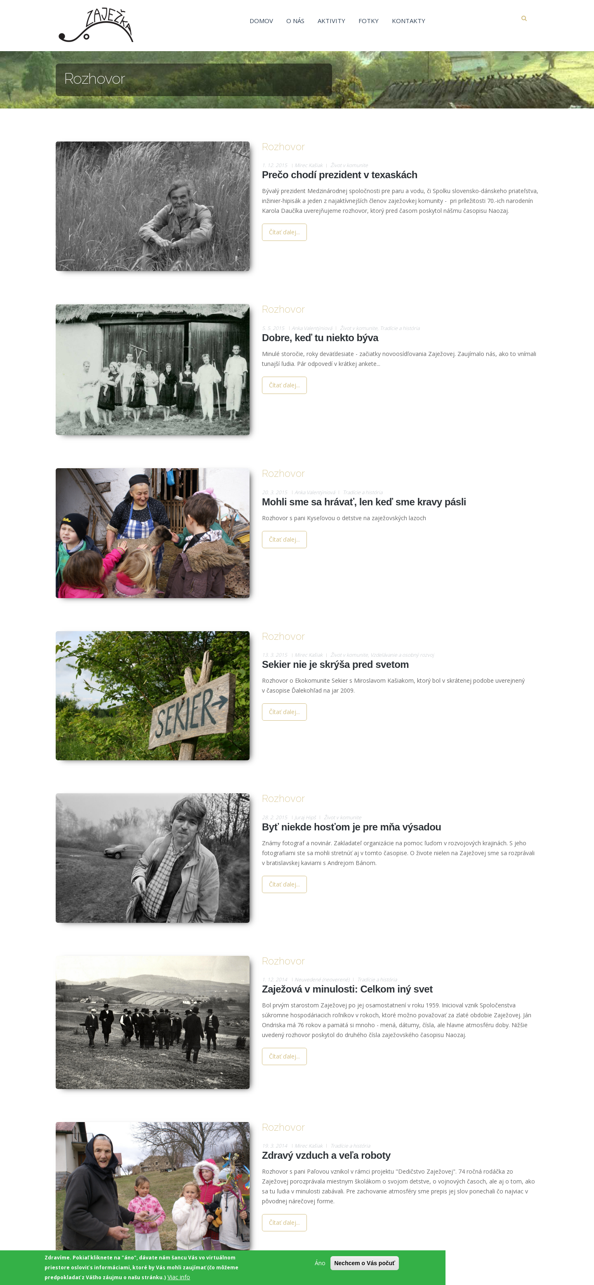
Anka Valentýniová (312, 328)
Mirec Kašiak (309, 165)
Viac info (178, 1277)
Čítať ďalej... (284, 232)
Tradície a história (400, 328)
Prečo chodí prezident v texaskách (339, 174)
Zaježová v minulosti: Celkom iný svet (347, 989)
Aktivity (331, 21)
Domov (261, 21)
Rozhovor (283, 147)
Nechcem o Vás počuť (364, 1263)
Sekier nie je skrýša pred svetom (335, 664)
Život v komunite (349, 165)
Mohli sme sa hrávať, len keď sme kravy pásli (364, 501)
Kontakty (408, 21)
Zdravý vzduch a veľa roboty (326, 1155)
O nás (295, 21)
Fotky (368, 21)
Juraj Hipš (305, 817)
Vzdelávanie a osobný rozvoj (402, 654)
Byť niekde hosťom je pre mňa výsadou (351, 826)
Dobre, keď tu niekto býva (320, 337)
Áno (320, 1263)
